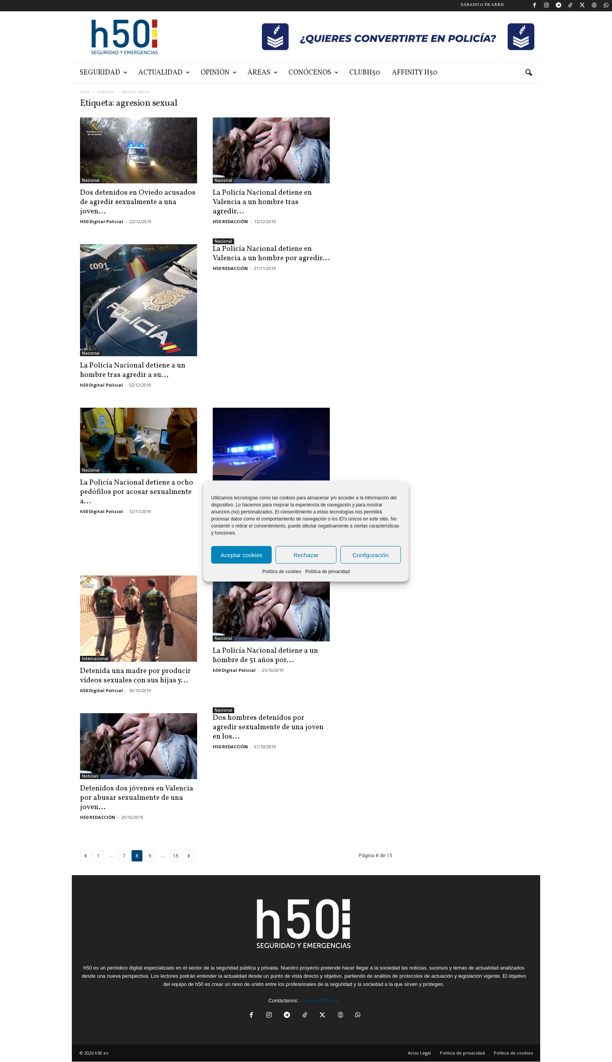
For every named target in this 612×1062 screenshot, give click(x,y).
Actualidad (164, 72)
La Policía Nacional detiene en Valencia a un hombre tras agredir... (262, 202)
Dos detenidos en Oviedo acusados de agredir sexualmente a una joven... (138, 202)
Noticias (90, 776)
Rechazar (306, 554)
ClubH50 (364, 73)
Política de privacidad (327, 571)
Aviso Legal (419, 1053)
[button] (528, 73)
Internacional (95, 658)
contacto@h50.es (319, 1000)
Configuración (370, 554)
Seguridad (103, 72)
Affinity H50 (415, 73)
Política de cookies (281, 571)
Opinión (219, 72)
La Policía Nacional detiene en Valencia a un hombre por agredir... (271, 253)
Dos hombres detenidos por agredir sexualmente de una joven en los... (268, 727)
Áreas (262, 72)
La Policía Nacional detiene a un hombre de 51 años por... (265, 655)
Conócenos (313, 72)
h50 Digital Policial (101, 385)
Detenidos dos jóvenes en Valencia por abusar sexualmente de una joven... (136, 797)
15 (176, 856)
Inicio (85, 91)
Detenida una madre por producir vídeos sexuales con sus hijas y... (135, 676)
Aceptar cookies (241, 554)
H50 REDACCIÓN (230, 221)
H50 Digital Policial (101, 221)
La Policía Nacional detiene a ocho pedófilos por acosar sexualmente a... (136, 492)
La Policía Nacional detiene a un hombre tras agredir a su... (132, 370)
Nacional (91, 180)
